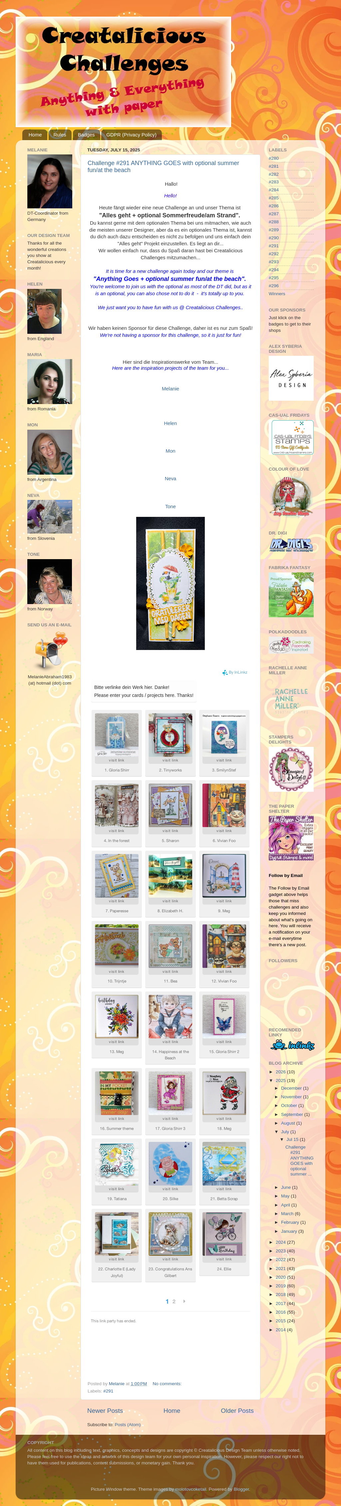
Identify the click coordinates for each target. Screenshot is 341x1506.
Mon (170, 451)
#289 (274, 229)
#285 (274, 197)
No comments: (168, 1383)
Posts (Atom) (128, 1424)
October (289, 1105)
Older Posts (237, 1410)
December (292, 1088)
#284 (274, 189)
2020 (281, 1277)
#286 (274, 205)
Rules (60, 134)
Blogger (241, 1489)
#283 (274, 181)
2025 (281, 1080)
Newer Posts (105, 1410)
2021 (281, 1268)
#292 (274, 253)
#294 (274, 269)
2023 (281, 1250)
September (292, 1114)
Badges (86, 134)
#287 (274, 213)
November (292, 1096)
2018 (281, 1294)
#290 (274, 237)
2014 (281, 1329)
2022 (281, 1259)
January (289, 1231)
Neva (170, 478)
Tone (170, 506)
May (286, 1195)
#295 (274, 277)
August (288, 1123)
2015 (281, 1320)
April (286, 1204)
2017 (281, 1303)
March (288, 1213)
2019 (281, 1285)
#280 (274, 158)
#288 (274, 221)
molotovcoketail (190, 1489)
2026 (281, 1071)
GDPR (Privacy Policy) (131, 134)
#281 (274, 166)
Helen (170, 423)
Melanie (170, 388)
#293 (274, 261)
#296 (274, 285)
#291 (108, 1391)
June (286, 1187)
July (285, 1131)
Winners (277, 293)
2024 (281, 1242)
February (290, 1222)
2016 (281, 1312)
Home (35, 134)
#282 (274, 174)
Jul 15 (293, 1139)
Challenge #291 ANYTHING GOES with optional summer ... (299, 1161)
